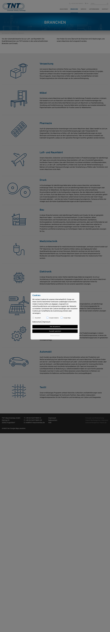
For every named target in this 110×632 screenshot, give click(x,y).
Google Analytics (54, 318)
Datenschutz (36, 322)
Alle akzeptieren (55, 326)
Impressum (46, 322)
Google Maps (67, 318)
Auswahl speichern (55, 331)
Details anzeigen (55, 335)
